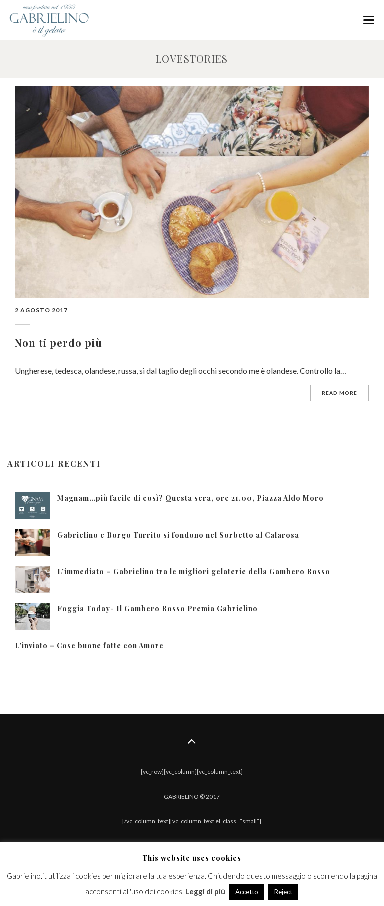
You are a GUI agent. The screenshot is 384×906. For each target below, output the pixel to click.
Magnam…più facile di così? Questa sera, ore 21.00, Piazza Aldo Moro (191, 498)
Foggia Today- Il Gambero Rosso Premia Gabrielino (158, 609)
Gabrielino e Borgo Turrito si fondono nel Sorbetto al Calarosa (179, 535)
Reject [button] (283, 892)
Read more (340, 393)
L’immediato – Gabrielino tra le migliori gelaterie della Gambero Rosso (194, 571)
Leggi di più (206, 891)
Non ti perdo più (58, 343)
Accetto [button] (247, 892)
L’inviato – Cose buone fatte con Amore (89, 645)
